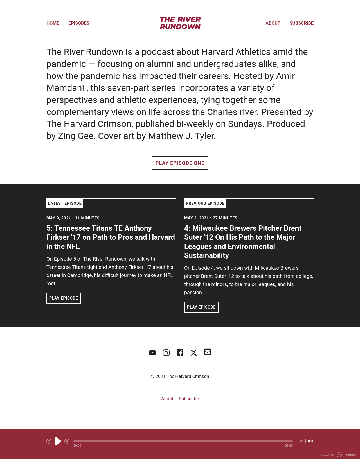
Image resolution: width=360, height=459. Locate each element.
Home (52, 23)
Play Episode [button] (63, 298)
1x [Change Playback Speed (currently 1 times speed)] (301, 440)
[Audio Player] (180, 444)
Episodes (78, 23)
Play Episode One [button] (180, 163)
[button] (183, 441)
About (273, 23)
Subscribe (302, 23)
